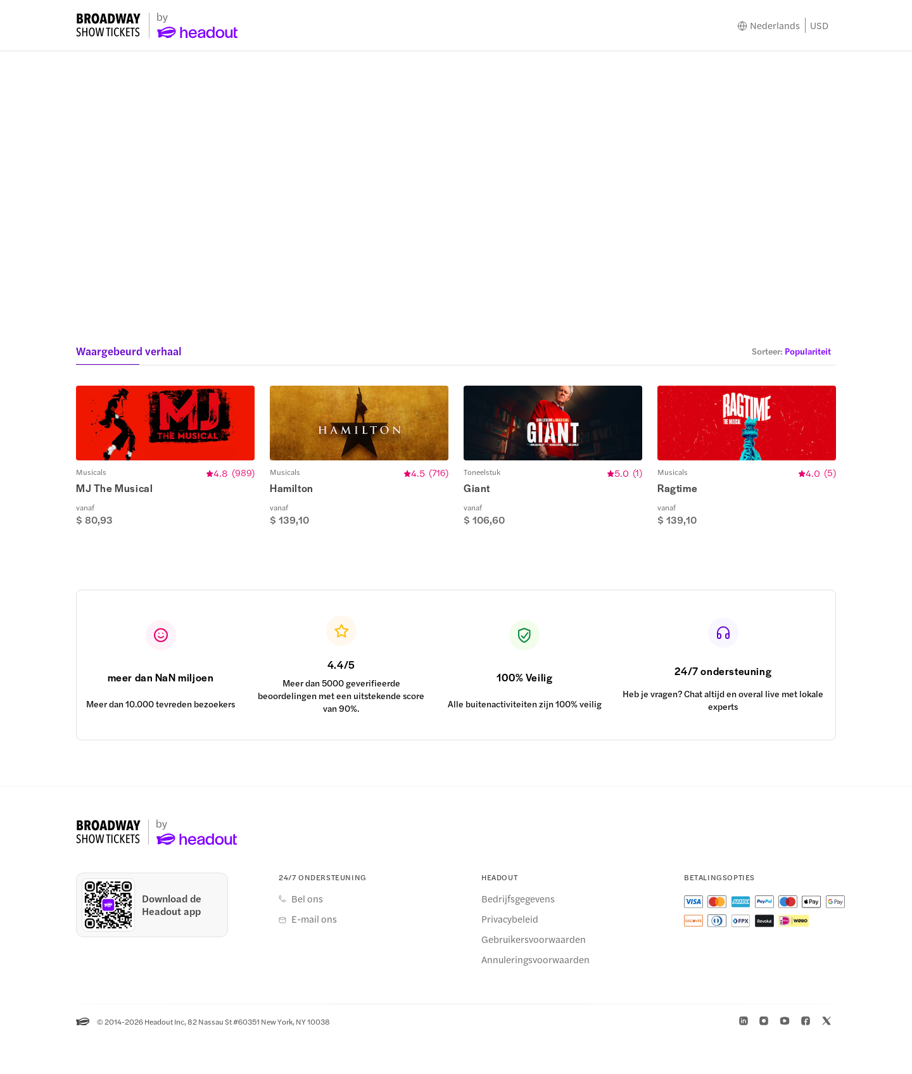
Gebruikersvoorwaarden (533, 974)
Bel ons (307, 934)
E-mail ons (314, 954)
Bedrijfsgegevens (518, 934)
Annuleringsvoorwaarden (535, 995)
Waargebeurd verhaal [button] (129, 350)
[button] (791, 351)
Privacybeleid (509, 954)
